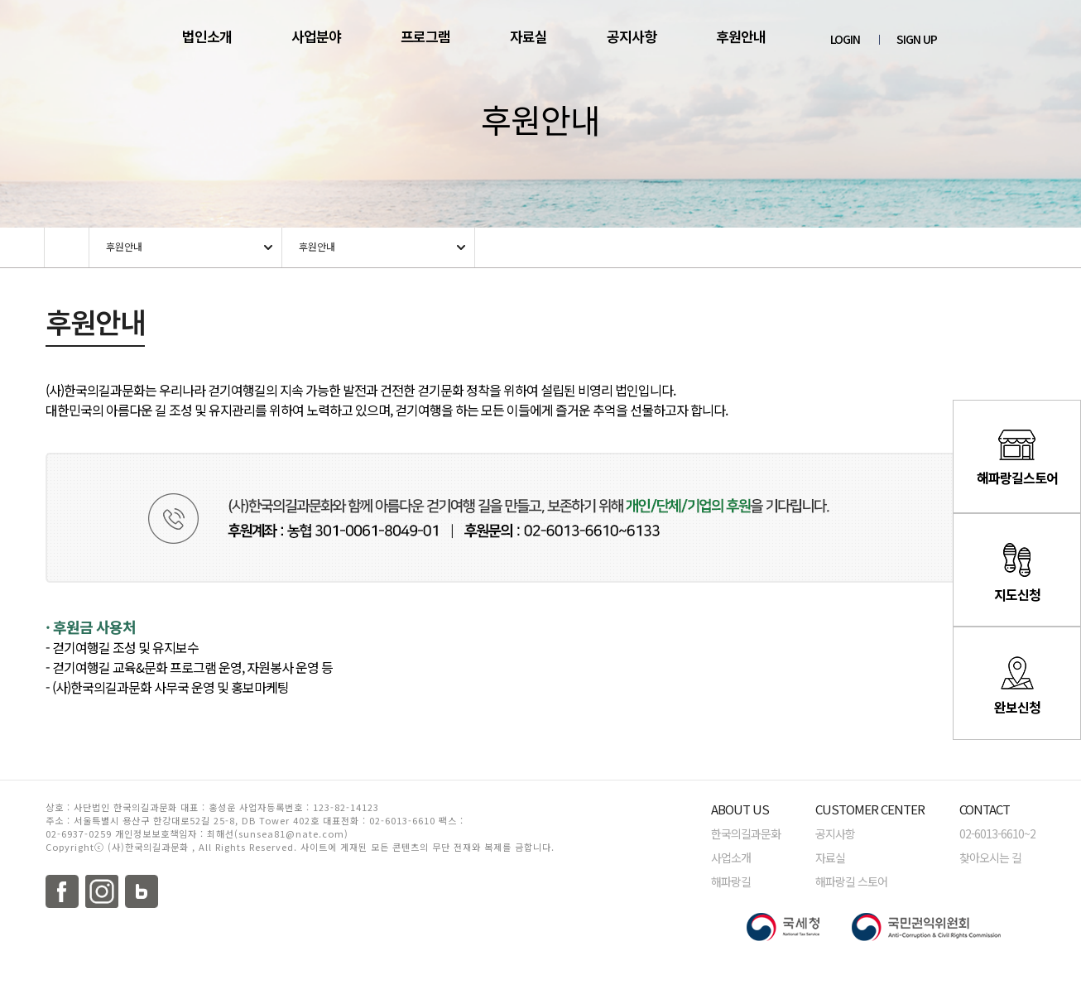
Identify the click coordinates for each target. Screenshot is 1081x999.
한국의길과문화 (746, 833)
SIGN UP (916, 39)
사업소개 (731, 857)
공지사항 (631, 36)
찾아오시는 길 (990, 857)
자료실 (528, 36)
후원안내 (741, 36)
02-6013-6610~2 (997, 833)
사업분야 (316, 36)
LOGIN (845, 39)
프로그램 (425, 36)
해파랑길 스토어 (851, 881)
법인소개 (207, 36)
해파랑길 (731, 881)
